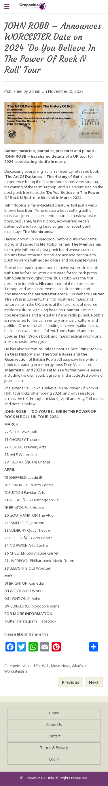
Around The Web (36, 666)
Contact (54, 736)
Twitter (10, 621)
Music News (60, 666)
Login (54, 759)
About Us (54, 724)
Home (54, 712)
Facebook (48, 621)
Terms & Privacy (54, 747)
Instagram (28, 621)
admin (34, 91)
